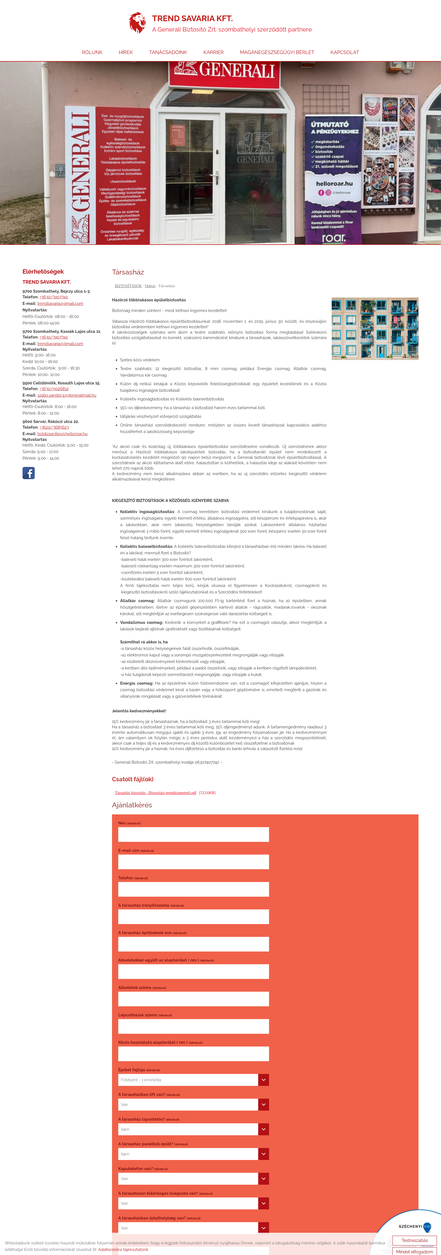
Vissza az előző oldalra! (147, 1190)
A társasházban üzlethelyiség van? (307, 1000)
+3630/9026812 (54, 379)
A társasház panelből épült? (153, 975)
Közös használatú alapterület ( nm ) (160, 923)
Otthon (150, 277)
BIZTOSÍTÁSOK (128, 277)
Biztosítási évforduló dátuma (154, 1052)
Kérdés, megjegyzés (137, 1080)
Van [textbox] (124, 961)
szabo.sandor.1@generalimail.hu (66, 386)
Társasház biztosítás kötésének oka (307, 1025)
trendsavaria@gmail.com (60, 294)
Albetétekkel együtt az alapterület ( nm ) (314, 869)
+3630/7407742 (54, 288)
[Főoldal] (137, 14)
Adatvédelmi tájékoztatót (158, 1144)
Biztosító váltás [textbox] (282, 1035)
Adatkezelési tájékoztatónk (123, 1244)
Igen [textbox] (273, 961)
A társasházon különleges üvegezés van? (165, 1000)
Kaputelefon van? (290, 975)
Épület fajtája (287, 923)
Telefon (133, 841)
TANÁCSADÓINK (168, 43)
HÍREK (126, 43)
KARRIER (213, 43)
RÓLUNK (92, 43)
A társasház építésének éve (152, 869)
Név (129, 814)
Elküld (126, 1161)
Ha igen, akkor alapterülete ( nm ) (149, 1025)
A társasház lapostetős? (296, 951)
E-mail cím (284, 814)
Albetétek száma (142, 896)
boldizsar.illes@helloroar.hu (62, 424)
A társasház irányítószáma (299, 841)
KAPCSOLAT (345, 43)
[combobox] (339, 934)
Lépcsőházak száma (293, 896)
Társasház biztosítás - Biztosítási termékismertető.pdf (155, 784)
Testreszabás (415, 1235)
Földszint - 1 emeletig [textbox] (289, 934)
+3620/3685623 (54, 418)
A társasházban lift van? (149, 951)
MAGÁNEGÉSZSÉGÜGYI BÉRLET (277, 43)
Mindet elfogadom (414, 1247)
